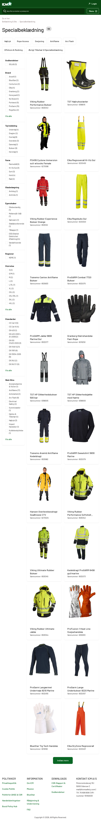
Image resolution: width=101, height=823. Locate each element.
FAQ (28, 809)
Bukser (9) (13, 148)
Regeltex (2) (14, 110)
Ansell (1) (12, 77)
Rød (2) (12, 179)
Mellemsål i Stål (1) (15, 214)
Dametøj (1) (13, 144)
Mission (30, 789)
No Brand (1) (14, 99)
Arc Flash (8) (14, 398)
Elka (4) (12, 88)
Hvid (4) (12, 175)
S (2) (10, 270)
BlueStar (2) (13, 80)
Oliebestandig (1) (14, 208)
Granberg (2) (14, 91)
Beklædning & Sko (9, 21)
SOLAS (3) (13, 64)
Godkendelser (58, 792)
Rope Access (23, 41)
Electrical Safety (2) (13, 402)
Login (92, 3)
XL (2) (11, 288)
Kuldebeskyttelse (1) (16, 431)
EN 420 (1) (13, 330)
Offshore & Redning (13, 50)
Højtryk (7, 41)
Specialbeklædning (27, 21)
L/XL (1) (12, 285)
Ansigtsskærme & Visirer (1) (15, 385)
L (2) (10, 281)
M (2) (11, 277)
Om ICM (30, 783)
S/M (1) (11, 274)
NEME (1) (12, 258)
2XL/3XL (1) (13, 296)
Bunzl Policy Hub (9, 806)
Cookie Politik (8, 789)
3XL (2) (11, 299)
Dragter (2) (13, 133)
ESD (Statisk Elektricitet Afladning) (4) (14, 236)
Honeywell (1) (14, 95)
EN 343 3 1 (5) (14, 364)
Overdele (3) (14, 141)
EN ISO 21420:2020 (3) (15, 341)
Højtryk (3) (13, 420)
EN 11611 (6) (13, 350)
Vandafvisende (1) (15, 244)
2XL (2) (12, 292)
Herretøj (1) (13, 152)
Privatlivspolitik (9, 783)
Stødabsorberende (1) (16, 225)
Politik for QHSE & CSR (12, 794)
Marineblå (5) (14, 164)
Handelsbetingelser (11, 800)
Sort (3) (12, 171)
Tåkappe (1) (13, 230)
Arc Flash (69, 41)
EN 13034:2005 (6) (15, 355)
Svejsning (39, 41)
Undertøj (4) (13, 130)
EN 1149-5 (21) (14, 347)
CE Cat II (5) (13, 323)
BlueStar (31, 794)
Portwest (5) (14, 102)
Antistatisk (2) (14, 394)
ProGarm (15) (14, 106)
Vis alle (8, 116)
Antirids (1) (13, 195)
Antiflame (54, 41)
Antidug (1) (13, 191)
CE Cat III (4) (14, 327)
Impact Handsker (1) (14, 425)
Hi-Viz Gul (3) (14, 168)
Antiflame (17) (14, 390)
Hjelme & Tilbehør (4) (13, 415)
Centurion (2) (14, 84)
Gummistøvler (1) (14, 409)
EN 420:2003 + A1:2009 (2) (15, 335)
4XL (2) (12, 303)
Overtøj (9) (13, 137)
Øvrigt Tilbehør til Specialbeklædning (46, 50)
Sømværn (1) (14, 220)
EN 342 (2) (13, 360)
